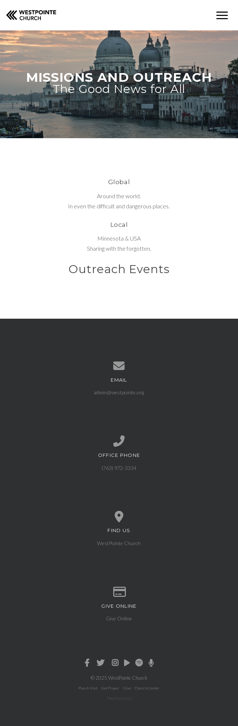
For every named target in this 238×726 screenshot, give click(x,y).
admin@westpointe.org (119, 392)
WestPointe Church (119, 543)
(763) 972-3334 (119, 468)
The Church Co (119, 698)
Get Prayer (110, 688)
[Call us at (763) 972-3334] (119, 441)
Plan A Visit (88, 688)
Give (127, 688)
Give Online (119, 618)
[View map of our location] (119, 517)
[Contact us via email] (119, 366)
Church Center (147, 688)
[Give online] (119, 592)
